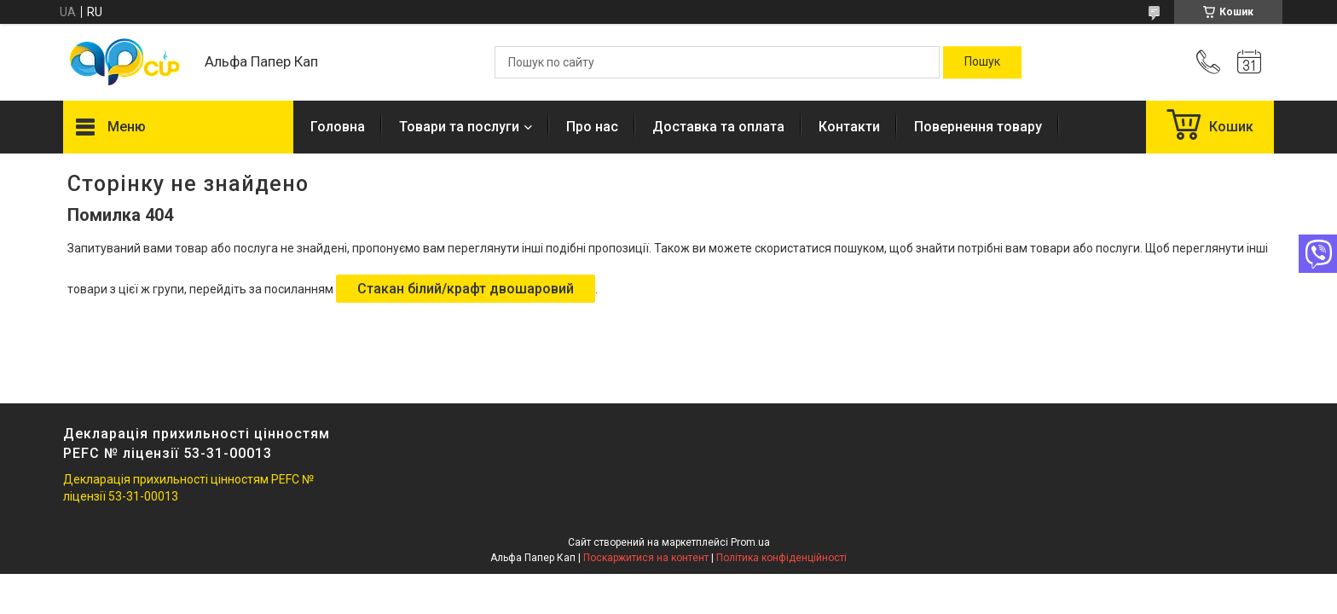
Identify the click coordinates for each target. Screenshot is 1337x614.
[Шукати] (982, 62)
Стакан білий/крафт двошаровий (465, 289)
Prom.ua (750, 542)
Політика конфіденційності (781, 558)
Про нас (592, 127)
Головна (337, 127)
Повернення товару (978, 127)
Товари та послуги (459, 127)
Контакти (849, 127)
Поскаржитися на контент (646, 558)
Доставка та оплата (718, 127)
